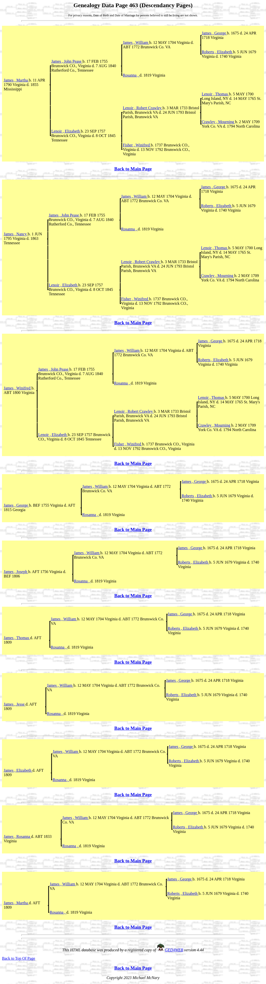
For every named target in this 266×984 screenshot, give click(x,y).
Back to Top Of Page (18, 958)
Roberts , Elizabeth (217, 52)
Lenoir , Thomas (215, 94)
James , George (214, 33)
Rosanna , (131, 75)
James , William (136, 42)
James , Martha (16, 80)
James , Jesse (15, 704)
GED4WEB (174, 950)
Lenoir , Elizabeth (66, 131)
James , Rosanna (17, 836)
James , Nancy (16, 234)
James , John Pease (67, 61)
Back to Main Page (133, 168)
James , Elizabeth (18, 770)
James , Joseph (16, 572)
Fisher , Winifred (137, 145)
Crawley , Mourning (218, 122)
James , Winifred (17, 388)
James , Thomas (17, 638)
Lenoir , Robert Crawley (142, 108)
